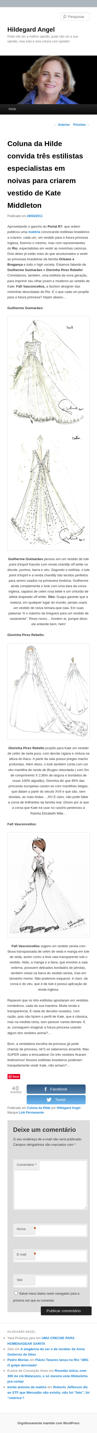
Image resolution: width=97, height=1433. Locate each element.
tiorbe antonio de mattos (27, 1387)
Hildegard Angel (31, 29)
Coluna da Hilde (39, 1108)
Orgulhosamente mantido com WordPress (49, 1423)
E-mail (26, 1254)
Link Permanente (31, 1112)
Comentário (26, 1165)
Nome (26, 1229)
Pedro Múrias (18, 1360)
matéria (34, 232)
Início (12, 109)
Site (20, 1280)
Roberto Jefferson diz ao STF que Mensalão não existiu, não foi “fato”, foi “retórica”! (49, 1392)
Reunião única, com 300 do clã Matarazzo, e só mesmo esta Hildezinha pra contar (48, 1376)
